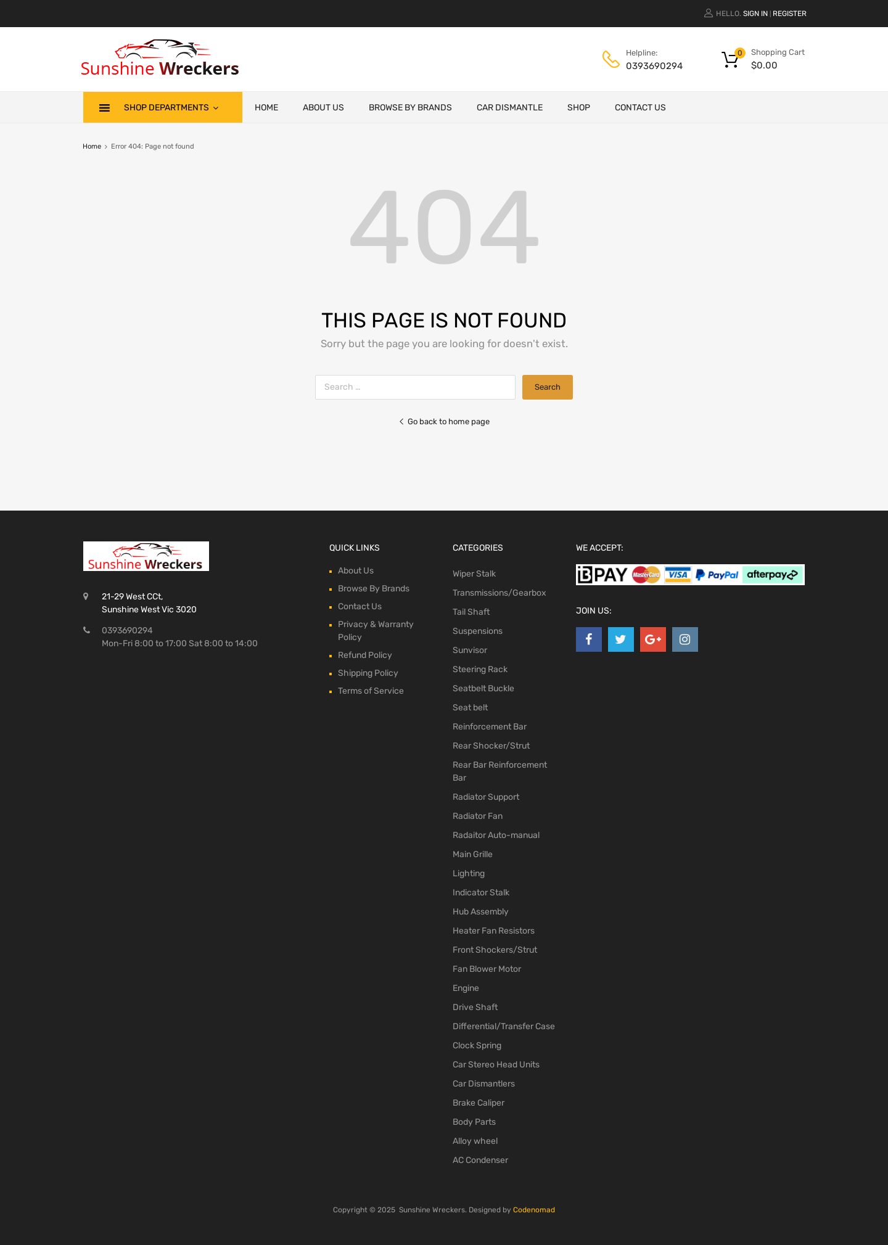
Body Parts (474, 1122)
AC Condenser (480, 1160)
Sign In (755, 13)
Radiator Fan (478, 816)
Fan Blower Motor (487, 969)
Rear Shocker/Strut (491, 746)
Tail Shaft (471, 612)
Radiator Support (486, 797)
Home (266, 107)
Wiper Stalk (474, 574)
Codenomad (534, 1210)
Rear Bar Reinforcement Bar (500, 771)
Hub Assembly (481, 911)
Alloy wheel (475, 1141)
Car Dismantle (510, 107)
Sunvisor (470, 650)
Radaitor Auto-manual (496, 835)
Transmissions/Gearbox (499, 593)
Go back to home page (444, 421)
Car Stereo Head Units (496, 1064)
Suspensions (478, 631)
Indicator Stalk (481, 892)
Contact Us (640, 107)
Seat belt (470, 707)
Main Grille (473, 854)
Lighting (469, 873)
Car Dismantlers (484, 1084)
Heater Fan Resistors (494, 931)
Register (790, 13)
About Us (323, 107)
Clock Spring (477, 1045)
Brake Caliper (478, 1103)
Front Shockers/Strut (495, 950)
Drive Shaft (475, 1007)
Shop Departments (171, 107)
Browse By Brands (410, 107)
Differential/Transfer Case (504, 1026)
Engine (466, 988)
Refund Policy (365, 655)
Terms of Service (371, 691)
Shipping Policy (368, 673)
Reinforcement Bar (490, 726)
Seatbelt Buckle (483, 688)
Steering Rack (480, 669)
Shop (578, 107)
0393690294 (654, 66)
